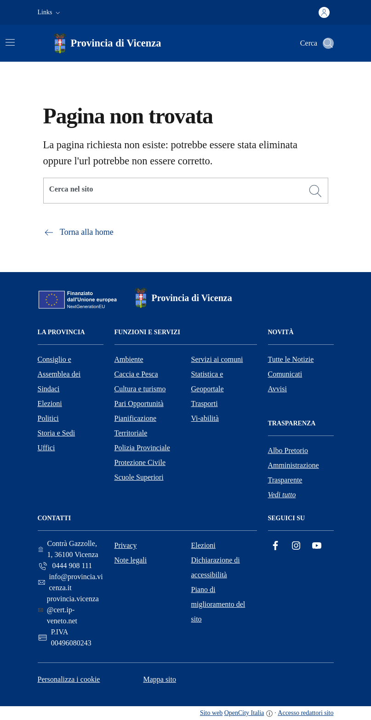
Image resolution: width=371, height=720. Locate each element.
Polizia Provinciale (142, 448)
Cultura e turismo (140, 389)
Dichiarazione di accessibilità (215, 567)
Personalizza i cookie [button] (69, 679)
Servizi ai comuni (217, 359)
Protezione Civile (140, 462)
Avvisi (277, 389)
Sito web (211, 712)
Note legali (130, 560)
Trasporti (204, 403)
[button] (50, 12)
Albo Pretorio (288, 450)
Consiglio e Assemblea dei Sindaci (59, 374)
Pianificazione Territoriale (135, 425)
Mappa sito (159, 679)
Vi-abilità (205, 418)
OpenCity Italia (244, 712)
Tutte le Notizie (291, 359)
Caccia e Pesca (136, 374)
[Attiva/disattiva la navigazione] (10, 42)
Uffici (46, 448)
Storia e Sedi (56, 433)
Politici (48, 418)
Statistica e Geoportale (207, 381)
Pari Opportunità (139, 403)
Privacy (125, 545)
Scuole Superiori (139, 477)
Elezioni (50, 403)
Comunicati (285, 374)
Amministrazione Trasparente (293, 472)
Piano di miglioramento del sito (218, 604)
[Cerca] (315, 191)
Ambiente (128, 359)
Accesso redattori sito (305, 712)
